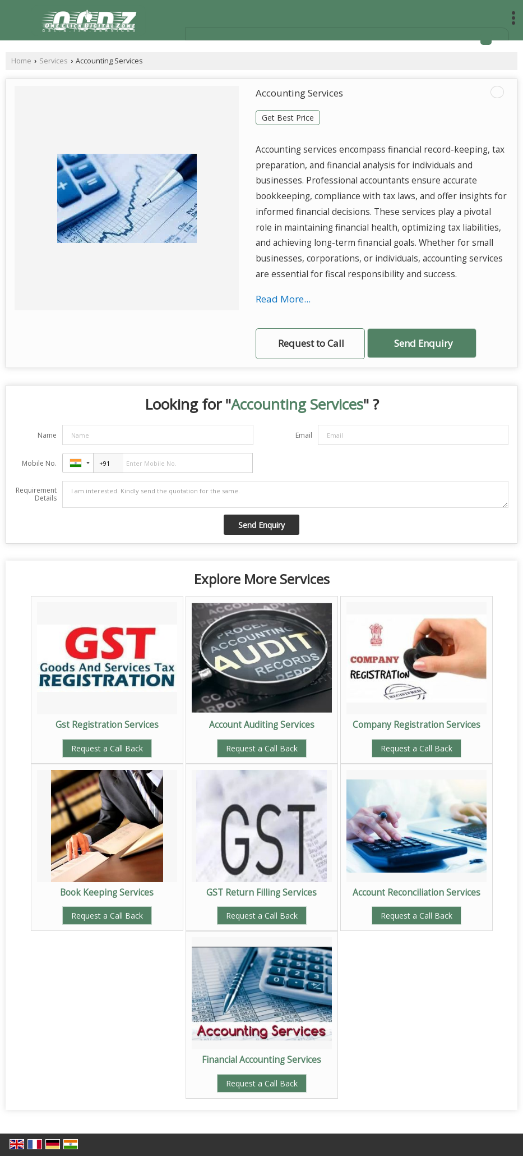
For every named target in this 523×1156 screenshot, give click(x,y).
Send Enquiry (423, 343)
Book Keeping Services (107, 892)
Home (21, 61)
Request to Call (311, 343)
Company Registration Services (416, 725)
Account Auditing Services (261, 725)
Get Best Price (288, 117)
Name (47, 435)
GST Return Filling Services (261, 892)
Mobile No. (39, 463)
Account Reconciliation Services (416, 892)
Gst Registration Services (107, 725)
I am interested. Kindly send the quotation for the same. (285, 494)
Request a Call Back (107, 748)
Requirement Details (36, 494)
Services (53, 61)
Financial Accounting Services (261, 1060)
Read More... (283, 298)
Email (303, 435)
